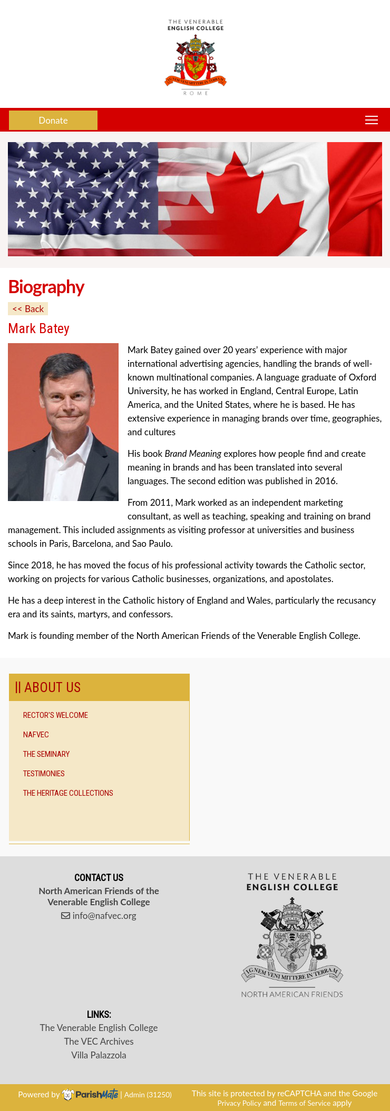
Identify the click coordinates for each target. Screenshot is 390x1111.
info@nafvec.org (98, 915)
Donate (52, 120)
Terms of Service (304, 1102)
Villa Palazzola (98, 1054)
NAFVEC (36, 734)
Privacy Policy (239, 1102)
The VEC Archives (98, 1041)
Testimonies (44, 773)
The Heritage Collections (68, 793)
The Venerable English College (99, 1027)
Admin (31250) (148, 1094)
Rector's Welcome (55, 715)
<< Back (28, 308)
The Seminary (46, 754)
